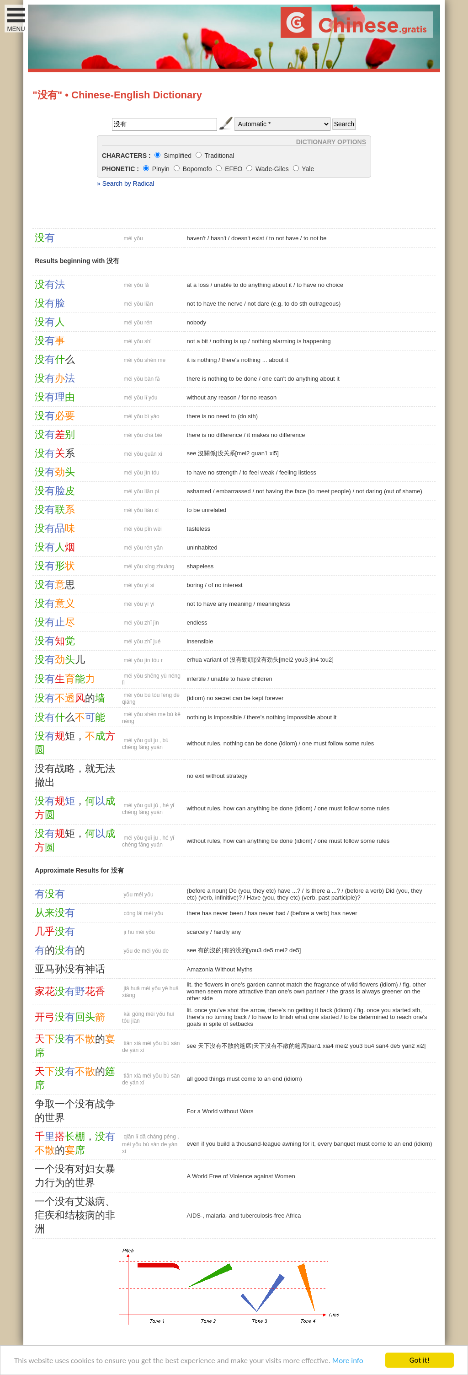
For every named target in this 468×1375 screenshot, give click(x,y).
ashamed (199, 491)
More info (347, 1360)
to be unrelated (207, 510)
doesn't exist (247, 238)
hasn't (218, 238)
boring (195, 585)
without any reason (212, 397)
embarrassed (233, 491)
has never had (266, 913)
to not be (315, 238)
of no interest (225, 585)
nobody (197, 322)
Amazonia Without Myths (220, 969)
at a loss (198, 284)
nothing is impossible (214, 717)
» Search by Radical (125, 183)
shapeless (200, 566)
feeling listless (297, 472)
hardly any (227, 931)
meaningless (273, 603)
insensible (200, 641)
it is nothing (202, 359)
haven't (196, 238)
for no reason (259, 397)
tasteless (198, 528)
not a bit (197, 341)
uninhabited (202, 547)
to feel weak (258, 472)
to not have (283, 238)
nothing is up (230, 341)
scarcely (198, 931)
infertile (196, 678)
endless (197, 622)
